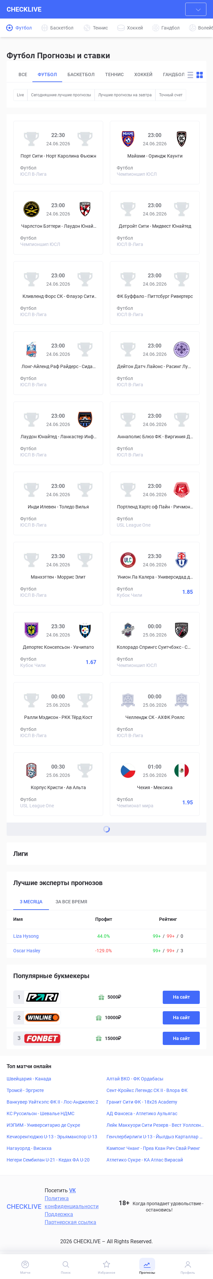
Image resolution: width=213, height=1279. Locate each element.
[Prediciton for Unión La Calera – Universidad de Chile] (154, 573)
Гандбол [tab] (174, 74)
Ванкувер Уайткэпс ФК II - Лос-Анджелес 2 (52, 1102)
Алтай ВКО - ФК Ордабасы (134, 1078)
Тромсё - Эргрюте (25, 1090)
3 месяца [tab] (31, 901)
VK (72, 1190)
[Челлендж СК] (128, 700)
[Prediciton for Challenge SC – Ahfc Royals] (154, 714)
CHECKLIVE (24, 9)
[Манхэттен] (31, 560)
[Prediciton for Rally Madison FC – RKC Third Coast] (58, 714)
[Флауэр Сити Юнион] (85, 279)
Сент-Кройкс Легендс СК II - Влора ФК (147, 1090)
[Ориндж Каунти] (182, 139)
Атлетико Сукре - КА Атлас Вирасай (144, 1159)
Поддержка (59, 1214)
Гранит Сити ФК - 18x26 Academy (141, 1102)
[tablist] (98, 75)
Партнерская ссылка (70, 1222)
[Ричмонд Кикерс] (182, 490)
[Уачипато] (85, 630)
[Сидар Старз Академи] (85, 349)
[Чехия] (128, 771)
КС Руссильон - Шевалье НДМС (40, 1113)
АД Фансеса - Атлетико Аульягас (141, 1113)
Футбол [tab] (47, 74)
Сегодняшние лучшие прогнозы (61, 95)
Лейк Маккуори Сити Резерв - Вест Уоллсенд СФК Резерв (154, 1125)
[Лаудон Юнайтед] (85, 209)
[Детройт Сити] (128, 209)
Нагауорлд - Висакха (29, 1148)
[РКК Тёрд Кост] (85, 700)
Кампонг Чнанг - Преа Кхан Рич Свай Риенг (153, 1148)
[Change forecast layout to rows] (190, 75)
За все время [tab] (71, 901)
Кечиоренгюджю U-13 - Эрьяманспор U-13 (52, 1136)
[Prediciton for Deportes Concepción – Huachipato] (58, 643)
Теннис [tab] (114, 74)
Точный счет (171, 95)
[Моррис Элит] (85, 560)
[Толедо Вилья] (85, 490)
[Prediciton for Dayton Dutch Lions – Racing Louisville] (154, 363)
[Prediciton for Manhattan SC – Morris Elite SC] (58, 573)
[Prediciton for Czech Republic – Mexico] (154, 784)
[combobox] (195, 9)
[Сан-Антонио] (182, 630)
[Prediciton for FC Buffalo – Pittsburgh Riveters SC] (154, 292)
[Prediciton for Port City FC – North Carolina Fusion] (58, 152)
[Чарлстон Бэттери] (31, 209)
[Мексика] (182, 771)
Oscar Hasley (26, 950)
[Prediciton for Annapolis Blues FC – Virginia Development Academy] (154, 433)
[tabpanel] (106, 934)
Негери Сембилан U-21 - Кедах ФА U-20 (48, 1159)
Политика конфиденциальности (72, 1202)
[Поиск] (66, 1267)
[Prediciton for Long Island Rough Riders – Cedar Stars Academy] (58, 363)
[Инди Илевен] (31, 490)
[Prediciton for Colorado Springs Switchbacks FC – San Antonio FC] (154, 643)
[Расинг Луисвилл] (182, 349)
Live (20, 95)
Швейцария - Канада (29, 1078)
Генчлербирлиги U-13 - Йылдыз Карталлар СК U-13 (154, 1137)
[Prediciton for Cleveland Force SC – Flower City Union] (58, 292)
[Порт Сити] (31, 139)
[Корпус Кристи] (31, 771)
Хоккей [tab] (143, 74)
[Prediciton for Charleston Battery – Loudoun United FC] (58, 222)
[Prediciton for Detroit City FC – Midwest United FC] (154, 222)
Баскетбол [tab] (81, 74)
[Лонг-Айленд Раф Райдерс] (31, 349)
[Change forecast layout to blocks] (199, 75)
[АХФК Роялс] (182, 700)
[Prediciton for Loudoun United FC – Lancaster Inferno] (58, 433)
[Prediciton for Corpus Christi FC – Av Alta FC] (58, 784)
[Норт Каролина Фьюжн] (85, 139)
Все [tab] (23, 74)
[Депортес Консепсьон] (31, 630)
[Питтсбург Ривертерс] (182, 279)
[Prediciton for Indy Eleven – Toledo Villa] (58, 503)
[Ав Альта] (85, 771)
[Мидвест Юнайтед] (182, 209)
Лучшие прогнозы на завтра (125, 95)
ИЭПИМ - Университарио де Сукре (43, 1125)
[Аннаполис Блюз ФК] (128, 420)
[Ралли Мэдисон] (31, 700)
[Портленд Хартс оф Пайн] (128, 490)
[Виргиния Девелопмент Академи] (182, 420)
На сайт (181, 997)
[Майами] (128, 139)
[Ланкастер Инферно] (85, 420)
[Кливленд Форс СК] (31, 279)
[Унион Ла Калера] (128, 560)
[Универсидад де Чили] (182, 560)
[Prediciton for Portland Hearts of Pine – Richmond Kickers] (154, 503)
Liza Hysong (26, 936)
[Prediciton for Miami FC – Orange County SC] (154, 152)
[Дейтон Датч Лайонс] (128, 349)
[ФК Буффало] (128, 279)
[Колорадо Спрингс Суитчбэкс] (128, 630)
